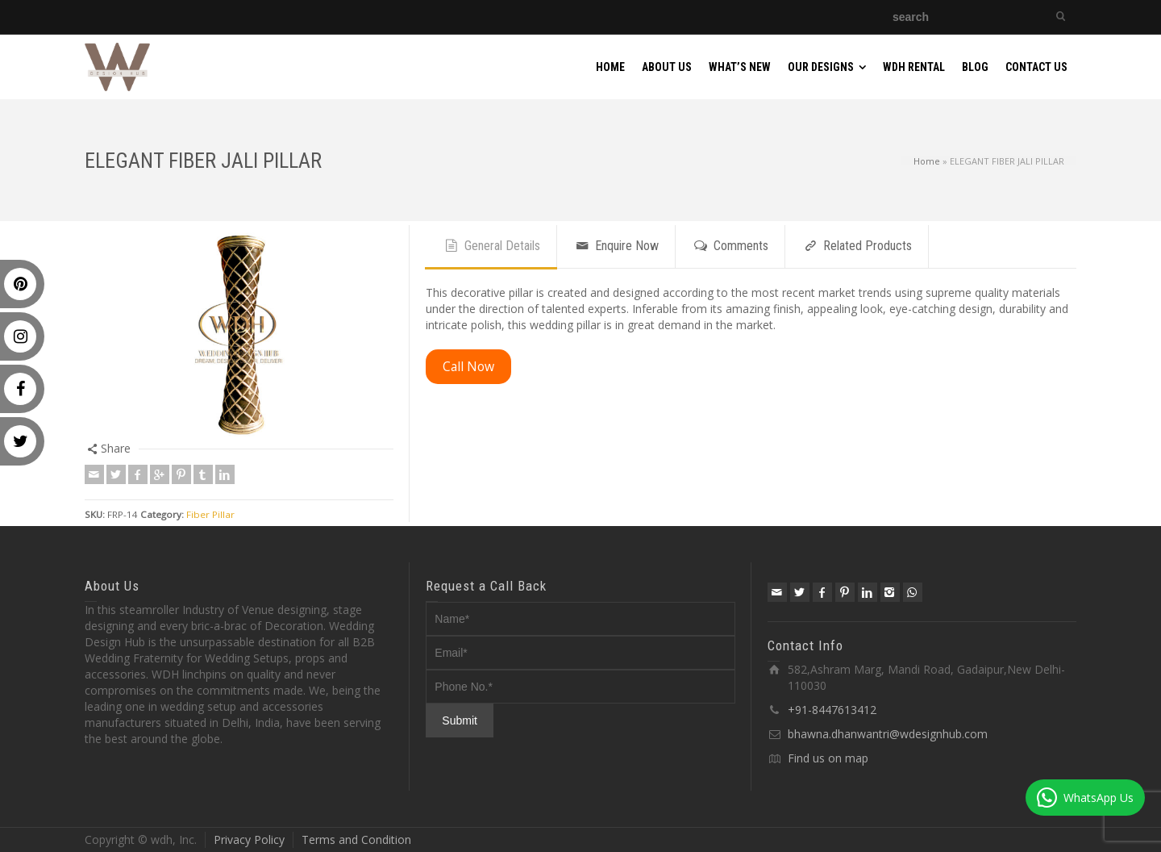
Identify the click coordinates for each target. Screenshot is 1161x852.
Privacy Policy (249, 839)
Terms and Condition (356, 839)
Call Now (468, 366)
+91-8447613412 (832, 709)
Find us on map (828, 758)
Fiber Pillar (210, 514)
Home (926, 160)
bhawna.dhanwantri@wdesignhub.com (888, 733)
